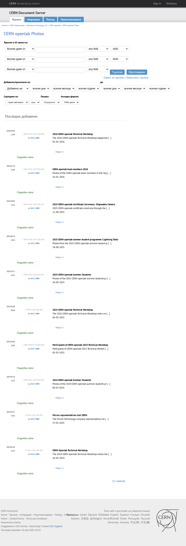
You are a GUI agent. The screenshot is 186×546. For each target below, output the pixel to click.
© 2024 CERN (33, 384)
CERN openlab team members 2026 (70, 169)
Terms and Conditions (36, 518)
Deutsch (92, 514)
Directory (172, 3)
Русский (145, 518)
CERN (24, 3)
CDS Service (22, 526)
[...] (109, 137)
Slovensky (113, 522)
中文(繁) (145, 522)
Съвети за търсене (114, 77)
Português (134, 518)
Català (83, 514)
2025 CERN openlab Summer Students (71, 274)
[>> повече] (118, 481)
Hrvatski (145, 514)
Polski (123, 518)
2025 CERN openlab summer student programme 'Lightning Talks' (85, 239)
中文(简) (135, 522)
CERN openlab (54, 25)
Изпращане (33, 19)
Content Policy (17, 518)
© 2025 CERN (33, 208)
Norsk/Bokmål (111, 518)
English (114, 514)
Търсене (16, 19)
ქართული (96, 518)
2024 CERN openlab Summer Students (71, 380)
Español (124, 514)
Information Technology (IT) (36, 25)
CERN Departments (17, 25)
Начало (5, 25)
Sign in (157, 3)
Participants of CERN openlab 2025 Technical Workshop (80, 344)
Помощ (50, 19)
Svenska (124, 522)
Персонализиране (71, 19)
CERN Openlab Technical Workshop (70, 450)
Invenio (17, 522)
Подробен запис (25, 157)
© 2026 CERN (33, 138)
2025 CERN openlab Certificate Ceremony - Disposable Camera (83, 204)
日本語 (85, 518)
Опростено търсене (137, 77)
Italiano (75, 518)
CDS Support (56, 526)
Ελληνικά (104, 514)
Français (135, 514)
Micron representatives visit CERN (69, 415)
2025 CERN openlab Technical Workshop (72, 309)
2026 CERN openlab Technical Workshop (72, 134)
